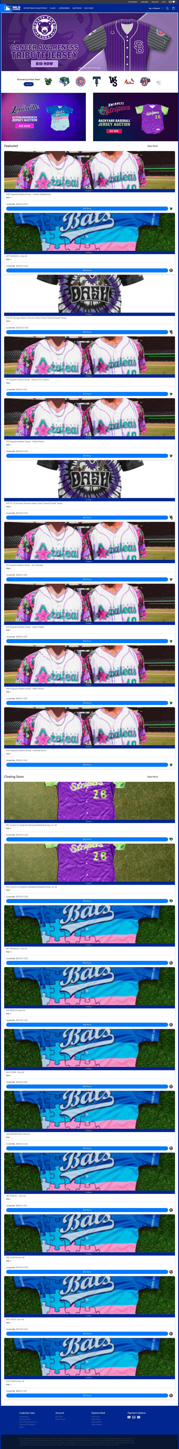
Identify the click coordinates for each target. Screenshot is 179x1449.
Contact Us (23, 1416)
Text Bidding (132, 2)
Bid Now (87, 208)
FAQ (21, 1427)
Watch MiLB (96, 1422)
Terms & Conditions (27, 1424)
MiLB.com (155, 2)
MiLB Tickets (96, 1424)
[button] (14, 42)
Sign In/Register (154, 8)
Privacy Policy (25, 1419)
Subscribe (144, 2)
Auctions (76, 8)
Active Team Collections (35, 8)
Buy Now (89, 8)
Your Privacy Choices (28, 1422)
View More (152, 146)
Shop (164, 2)
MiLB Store (96, 1419)
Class (52, 8)
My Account (60, 1419)
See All (29, 84)
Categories (64, 8)
